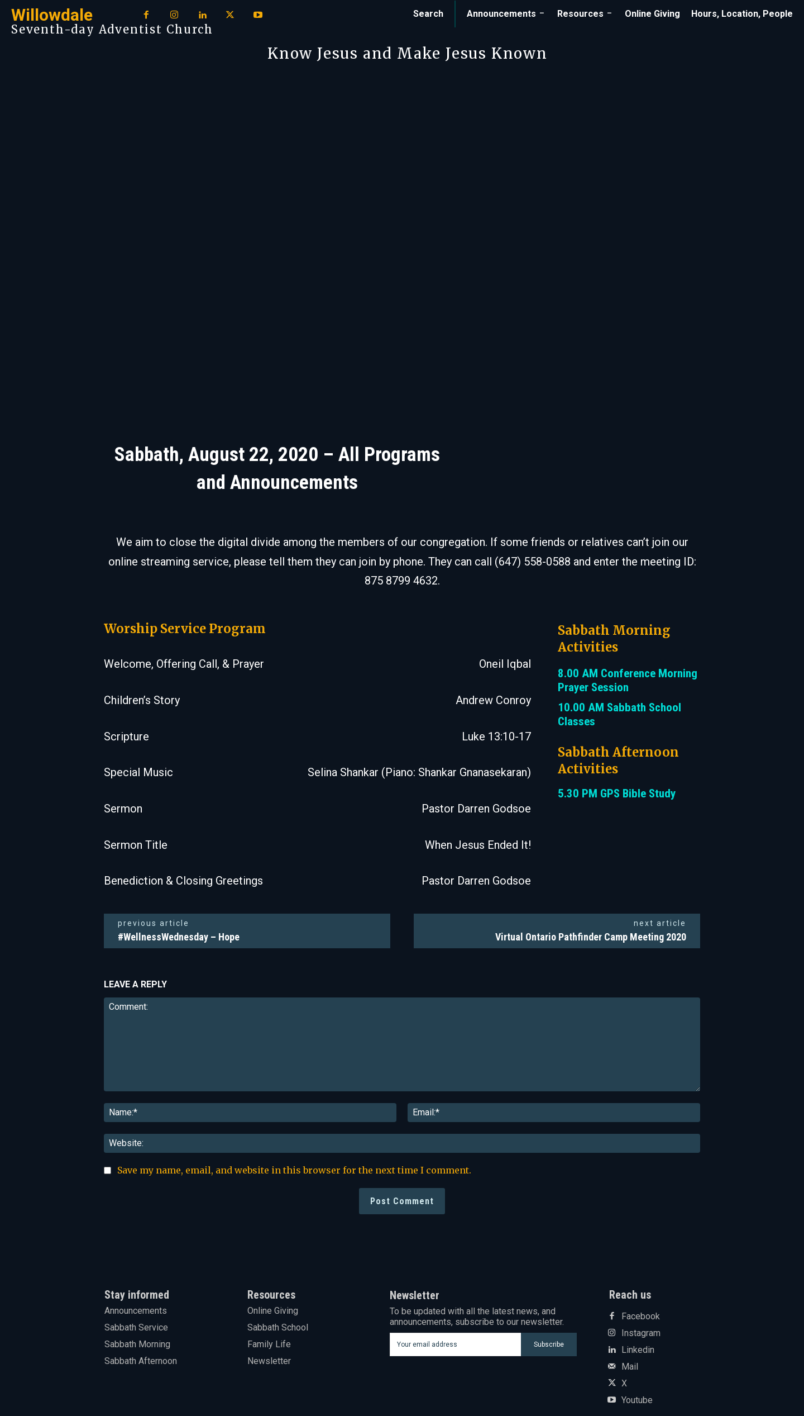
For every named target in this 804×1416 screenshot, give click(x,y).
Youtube (637, 1400)
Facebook (640, 1316)
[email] (455, 1344)
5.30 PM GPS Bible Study (617, 793)
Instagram (641, 1333)
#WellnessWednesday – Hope (179, 937)
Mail (629, 1366)
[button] (428, 13)
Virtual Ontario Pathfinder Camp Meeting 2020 (590, 937)
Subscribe (549, 1344)
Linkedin (637, 1350)
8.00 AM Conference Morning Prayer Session (627, 680)
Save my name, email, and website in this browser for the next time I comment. (294, 1170)
